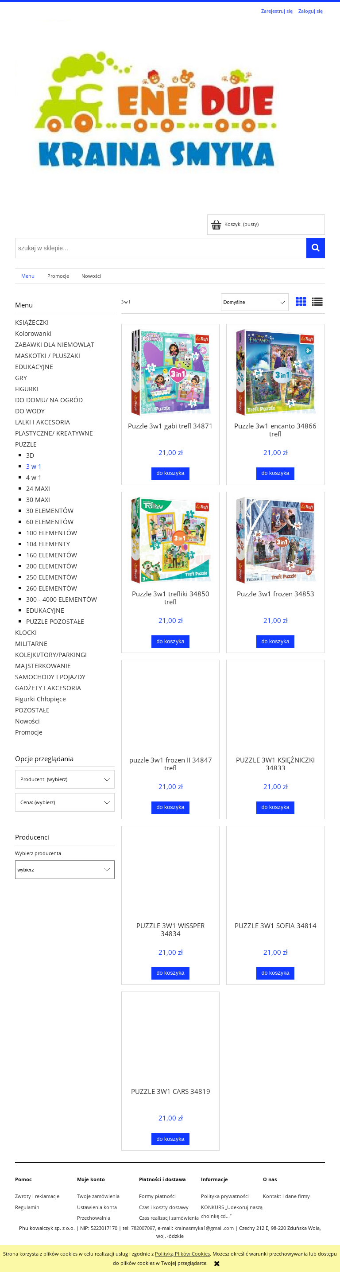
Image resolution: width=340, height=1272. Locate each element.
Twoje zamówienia (98, 1196)
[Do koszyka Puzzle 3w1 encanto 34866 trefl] (275, 473)
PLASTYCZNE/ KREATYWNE (54, 433)
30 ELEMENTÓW (49, 510)
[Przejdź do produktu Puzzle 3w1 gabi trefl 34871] (170, 372)
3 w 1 (34, 466)
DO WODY (30, 411)
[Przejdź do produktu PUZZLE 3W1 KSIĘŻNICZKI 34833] (275, 707)
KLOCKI (26, 632)
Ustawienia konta (97, 1207)
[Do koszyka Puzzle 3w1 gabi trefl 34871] (170, 473)
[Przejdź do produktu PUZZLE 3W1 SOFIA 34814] (275, 873)
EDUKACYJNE (34, 366)
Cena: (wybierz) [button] (37, 802)
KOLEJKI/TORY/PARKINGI (51, 654)
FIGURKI (27, 389)
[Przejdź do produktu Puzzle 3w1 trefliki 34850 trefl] (170, 540)
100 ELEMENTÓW (51, 533)
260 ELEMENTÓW (51, 588)
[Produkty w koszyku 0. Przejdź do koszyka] (235, 224)
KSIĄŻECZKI (32, 322)
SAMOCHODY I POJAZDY (50, 677)
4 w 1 (34, 477)
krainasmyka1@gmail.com (204, 1228)
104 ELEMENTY (48, 544)
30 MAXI (38, 499)
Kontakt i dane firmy (286, 1196)
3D (30, 455)
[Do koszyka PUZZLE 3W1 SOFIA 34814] (275, 973)
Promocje (28, 732)
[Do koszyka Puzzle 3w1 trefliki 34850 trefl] (170, 641)
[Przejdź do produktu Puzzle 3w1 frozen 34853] (275, 540)
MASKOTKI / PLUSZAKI (47, 355)
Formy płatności (157, 1196)
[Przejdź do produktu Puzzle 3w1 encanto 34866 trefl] (275, 372)
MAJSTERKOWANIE (43, 665)
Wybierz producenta (38, 853)
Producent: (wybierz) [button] (43, 779)
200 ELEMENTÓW (51, 566)
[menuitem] (28, 276)
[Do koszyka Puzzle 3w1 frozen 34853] (275, 641)
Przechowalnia (93, 1217)
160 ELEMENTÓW (51, 555)
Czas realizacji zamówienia (169, 1217)
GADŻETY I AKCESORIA (48, 688)
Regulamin (27, 1207)
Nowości (27, 721)
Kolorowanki (33, 333)
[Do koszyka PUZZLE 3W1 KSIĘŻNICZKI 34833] (275, 807)
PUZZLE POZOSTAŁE (55, 621)
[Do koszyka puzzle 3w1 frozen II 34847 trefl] (170, 807)
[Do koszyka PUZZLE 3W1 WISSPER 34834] (170, 973)
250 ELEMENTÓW (51, 577)
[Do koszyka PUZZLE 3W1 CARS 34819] (170, 1139)
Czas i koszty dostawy (164, 1207)
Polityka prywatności (225, 1196)
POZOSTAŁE (32, 710)
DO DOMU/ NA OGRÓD (49, 400)
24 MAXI (38, 488)
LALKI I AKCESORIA (42, 422)
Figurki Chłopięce (40, 699)
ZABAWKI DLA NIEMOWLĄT (54, 344)
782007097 (143, 1228)
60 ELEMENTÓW (49, 521)
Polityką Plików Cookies (182, 1253)
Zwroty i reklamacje (37, 1196)
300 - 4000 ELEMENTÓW (61, 599)
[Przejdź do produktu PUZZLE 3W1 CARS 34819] (170, 1039)
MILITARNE (31, 643)
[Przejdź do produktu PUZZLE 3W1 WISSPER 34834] (170, 873)
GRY (21, 377)
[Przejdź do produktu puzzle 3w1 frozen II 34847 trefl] (170, 707)
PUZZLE (26, 444)
